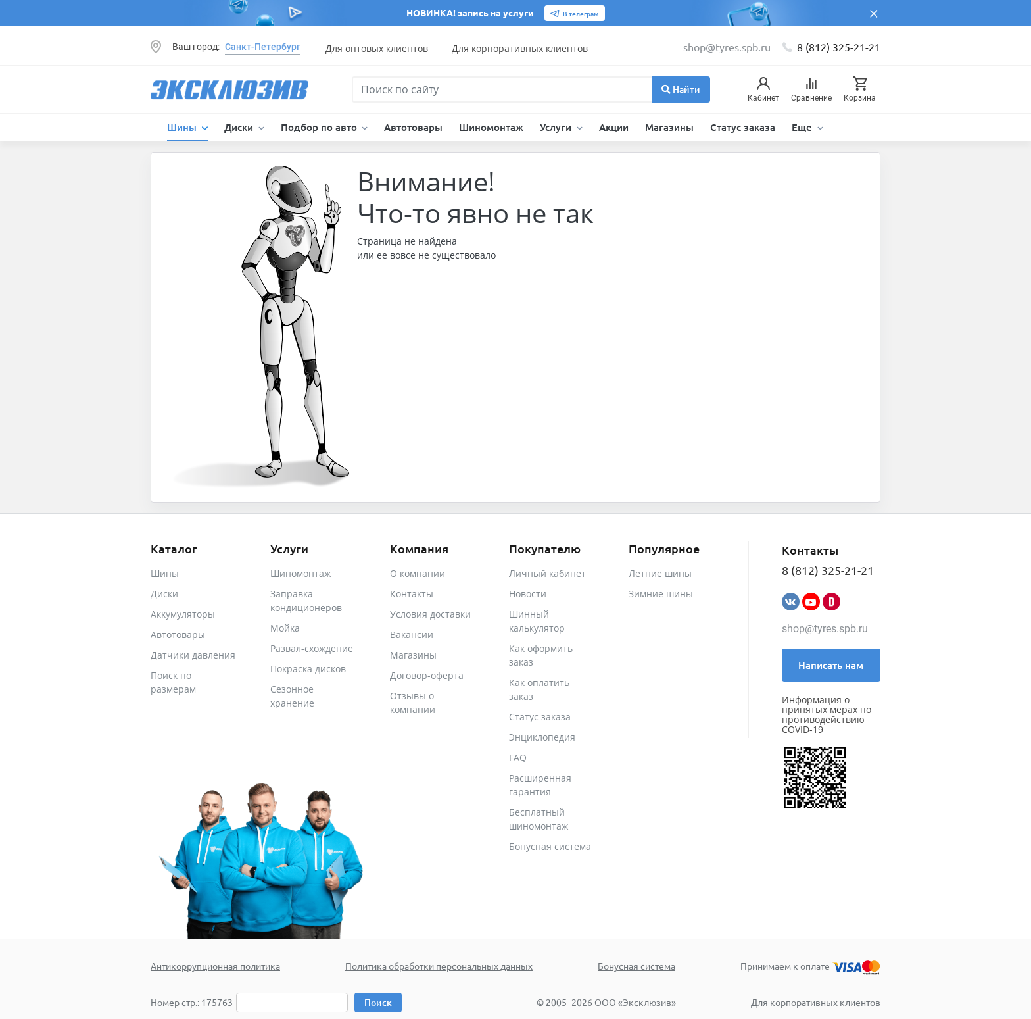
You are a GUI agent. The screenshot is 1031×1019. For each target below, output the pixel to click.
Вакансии (411, 634)
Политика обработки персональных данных (439, 966)
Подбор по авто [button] (320, 127)
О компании (417, 573)
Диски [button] (240, 127)
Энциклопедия (542, 737)
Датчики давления (193, 655)
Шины (165, 573)
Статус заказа (742, 127)
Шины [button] (183, 127)
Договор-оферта (427, 675)
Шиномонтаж (491, 127)
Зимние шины (661, 593)
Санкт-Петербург (262, 46)
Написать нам (830, 665)
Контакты (411, 593)
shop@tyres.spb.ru (825, 628)
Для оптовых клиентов (376, 48)
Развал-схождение (311, 648)
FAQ (518, 757)
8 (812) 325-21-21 (838, 46)
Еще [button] (803, 127)
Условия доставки (430, 614)
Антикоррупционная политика (215, 966)
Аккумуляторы (183, 614)
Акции (614, 127)
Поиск (378, 1002)
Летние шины (660, 573)
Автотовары (413, 127)
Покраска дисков (308, 668)
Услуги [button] (557, 127)
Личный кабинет (547, 573)
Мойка (285, 628)
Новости (527, 593)
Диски (164, 593)
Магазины (669, 127)
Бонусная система (550, 846)
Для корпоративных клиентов (520, 48)
